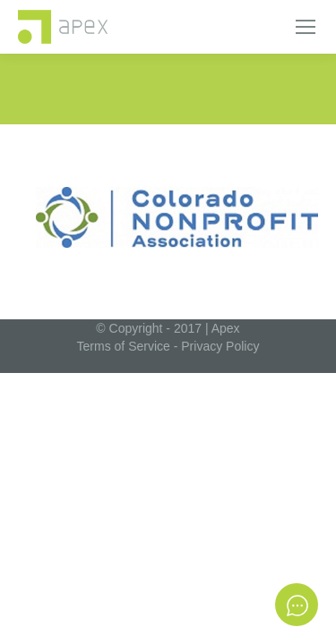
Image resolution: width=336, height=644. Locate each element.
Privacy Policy (220, 346)
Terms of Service (123, 346)
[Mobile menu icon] (305, 26)
